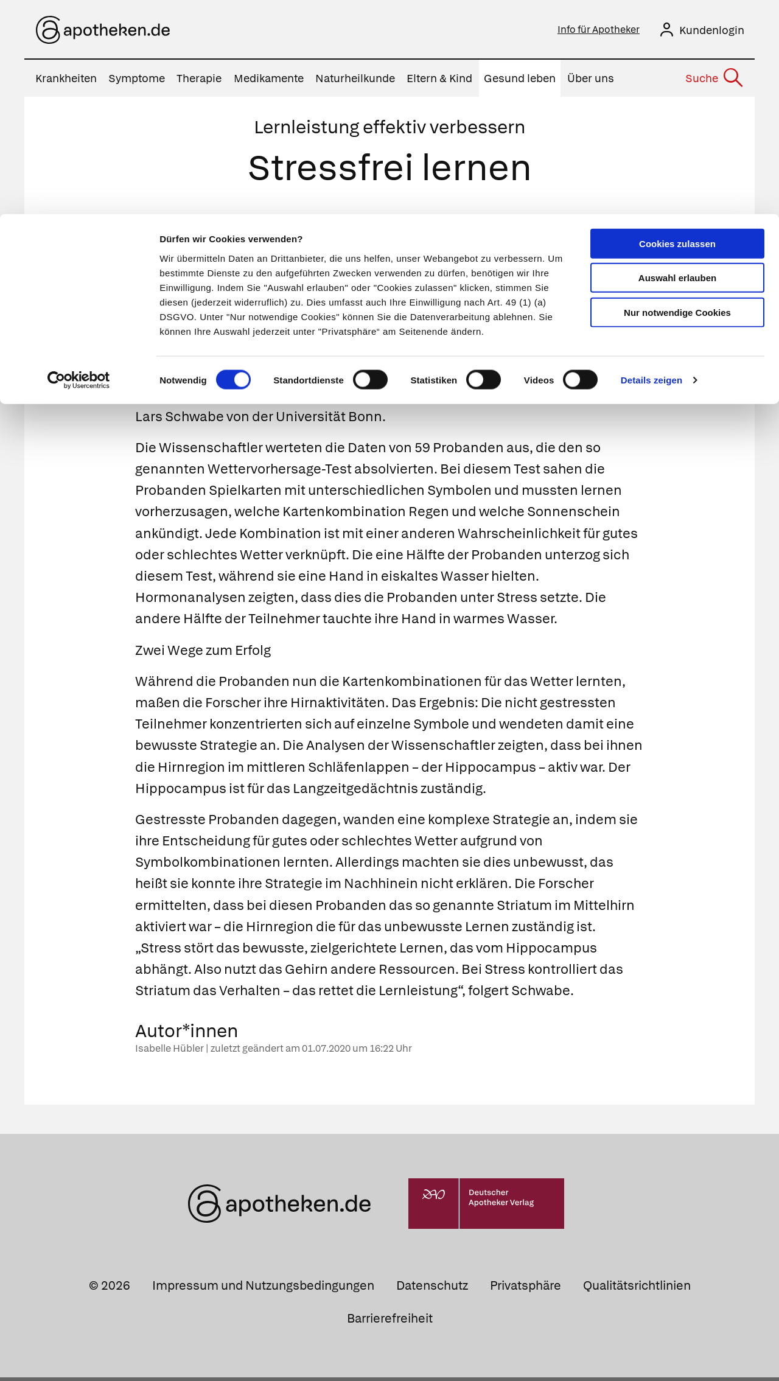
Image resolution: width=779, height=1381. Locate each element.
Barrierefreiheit (390, 1322)
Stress (407, 334)
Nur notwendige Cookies (677, 98)
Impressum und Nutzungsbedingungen (263, 1289)
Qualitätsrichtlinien (637, 1289)
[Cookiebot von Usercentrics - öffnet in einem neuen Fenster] (79, 167)
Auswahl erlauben (677, 64)
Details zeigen (651, 166)
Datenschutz (432, 1289)
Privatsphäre (525, 1289)
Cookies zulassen (677, 29)
